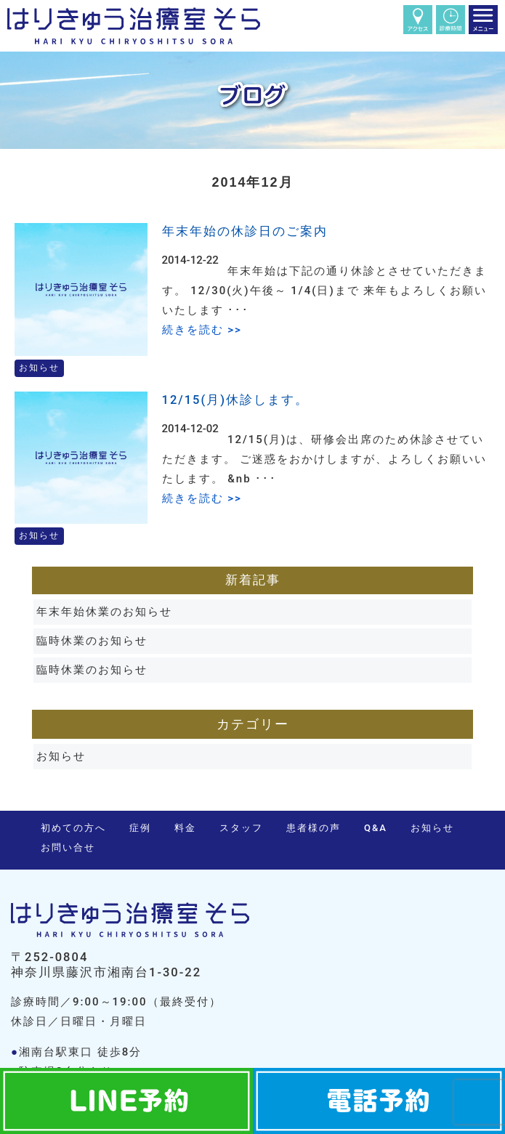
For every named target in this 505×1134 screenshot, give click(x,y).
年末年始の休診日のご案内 (245, 231)
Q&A (375, 827)
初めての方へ (73, 827)
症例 (140, 827)
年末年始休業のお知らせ (104, 611)
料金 (185, 827)
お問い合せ (68, 847)
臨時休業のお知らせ (92, 640)
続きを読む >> (202, 329)
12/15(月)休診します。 (235, 400)
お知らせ (61, 756)
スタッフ (241, 827)
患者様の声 (313, 827)
